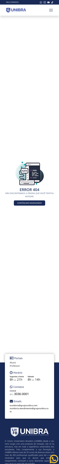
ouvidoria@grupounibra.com (23, 405)
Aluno (13, 362)
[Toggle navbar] (51, 10)
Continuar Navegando (29, 203)
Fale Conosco (12, 2)
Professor (15, 365)
